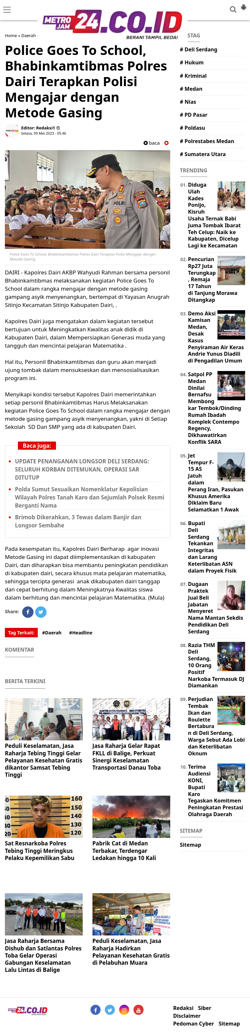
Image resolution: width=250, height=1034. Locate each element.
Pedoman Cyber (193, 1023)
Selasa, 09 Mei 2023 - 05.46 (43, 133)
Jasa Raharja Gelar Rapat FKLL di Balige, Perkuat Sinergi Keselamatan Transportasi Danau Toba (126, 756)
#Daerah (52, 633)
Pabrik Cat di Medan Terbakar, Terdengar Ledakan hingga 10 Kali (124, 850)
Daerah (28, 35)
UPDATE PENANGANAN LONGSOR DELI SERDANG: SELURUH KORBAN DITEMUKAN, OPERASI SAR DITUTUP (82, 469)
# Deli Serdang (198, 49)
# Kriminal (193, 75)
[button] (243, 4)
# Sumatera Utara (203, 154)
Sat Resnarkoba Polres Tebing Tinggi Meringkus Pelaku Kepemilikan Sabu (40, 850)
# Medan (191, 88)
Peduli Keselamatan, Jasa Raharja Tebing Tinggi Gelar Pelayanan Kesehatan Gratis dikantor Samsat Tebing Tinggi (43, 760)
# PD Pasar (194, 114)
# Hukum (192, 62)
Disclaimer (187, 1016)
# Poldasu (192, 127)
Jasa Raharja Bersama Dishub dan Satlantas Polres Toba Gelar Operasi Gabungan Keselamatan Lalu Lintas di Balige (43, 955)
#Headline (80, 633)
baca (152, 143)
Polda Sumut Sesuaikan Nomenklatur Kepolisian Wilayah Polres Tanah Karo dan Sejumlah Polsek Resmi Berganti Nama (89, 497)
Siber (204, 1008)
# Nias (188, 101)
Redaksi (183, 1008)
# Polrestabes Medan (207, 141)
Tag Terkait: (21, 633)
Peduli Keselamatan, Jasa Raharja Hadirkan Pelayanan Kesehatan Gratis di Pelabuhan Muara (131, 951)
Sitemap (190, 844)
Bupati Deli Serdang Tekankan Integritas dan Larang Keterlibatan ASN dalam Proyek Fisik (212, 547)
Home (11, 35)
